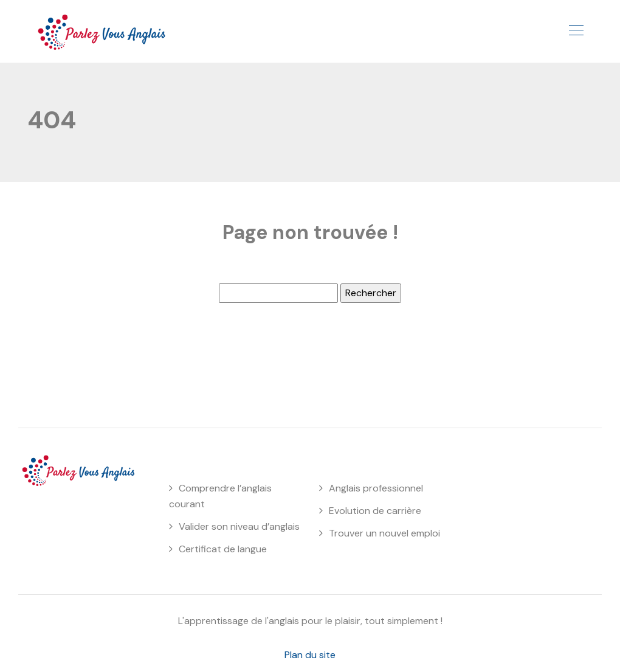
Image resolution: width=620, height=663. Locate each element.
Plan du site (310, 654)
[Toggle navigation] (576, 31)
